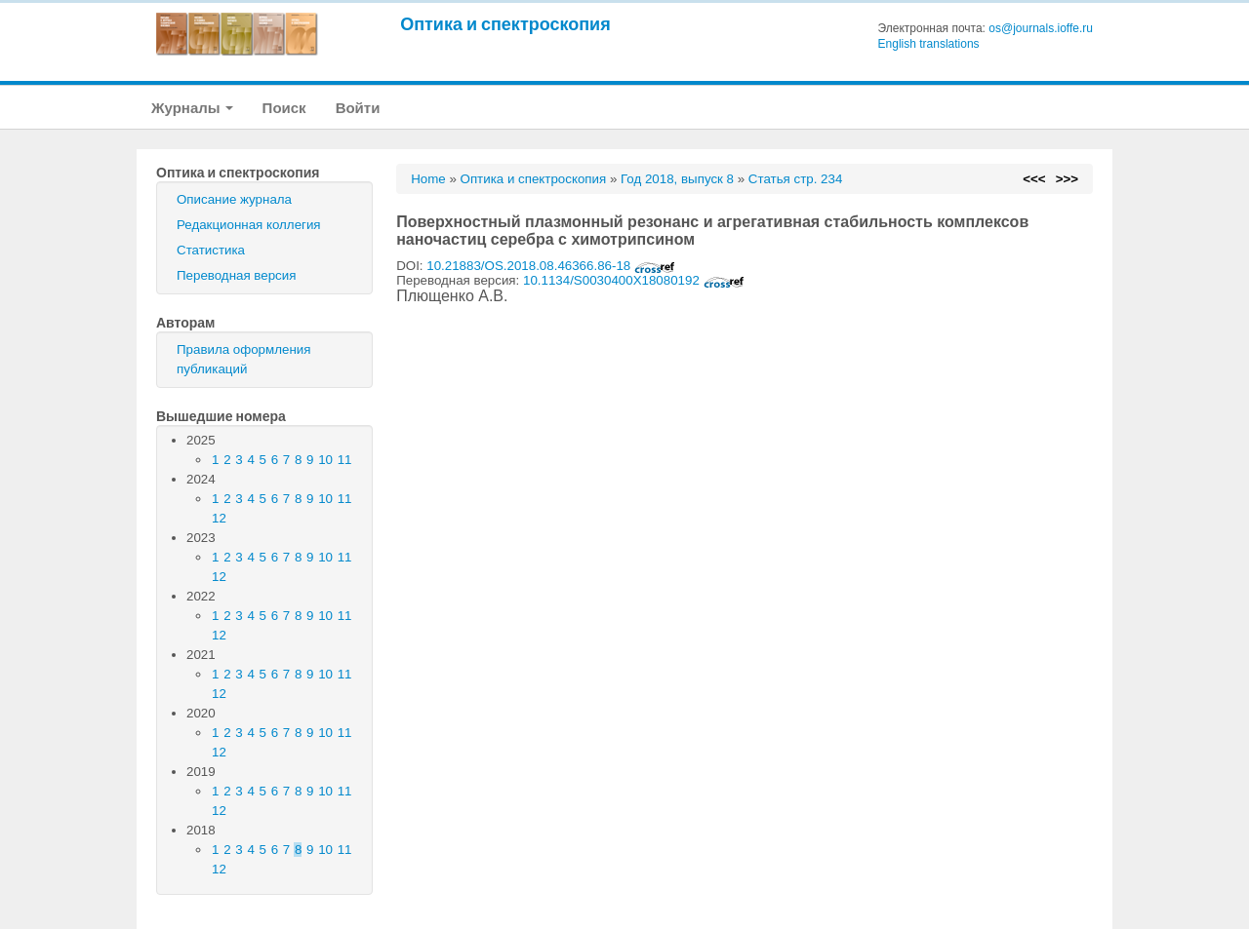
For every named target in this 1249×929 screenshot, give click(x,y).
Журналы (192, 107)
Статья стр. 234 (795, 179)
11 (345, 459)
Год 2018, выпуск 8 (677, 179)
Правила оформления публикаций (243, 359)
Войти (358, 107)
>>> (1067, 179)
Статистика (211, 250)
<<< (1034, 179)
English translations (929, 44)
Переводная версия (236, 275)
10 (325, 459)
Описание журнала (234, 199)
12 (219, 518)
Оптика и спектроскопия (505, 24)
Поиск (284, 107)
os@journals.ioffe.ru (1040, 28)
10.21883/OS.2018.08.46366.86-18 (550, 265)
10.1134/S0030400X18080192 (634, 280)
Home (428, 179)
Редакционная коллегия (249, 224)
